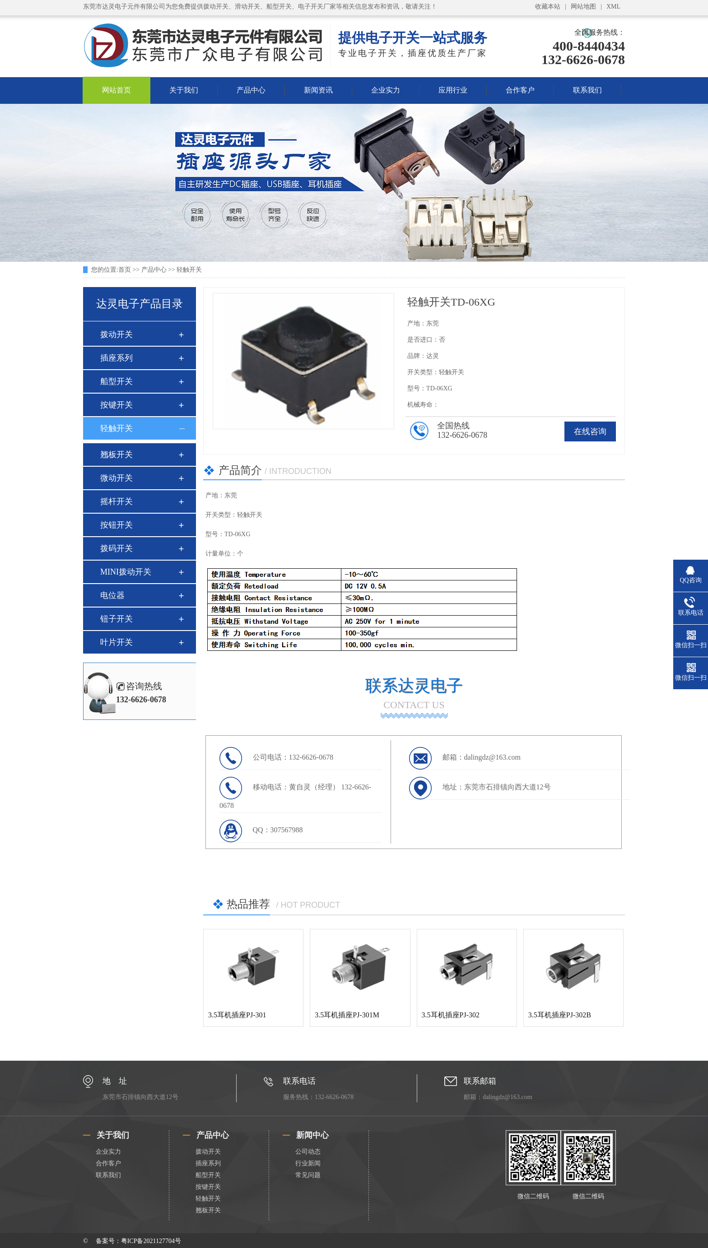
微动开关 (116, 477)
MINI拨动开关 (125, 571)
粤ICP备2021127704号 (151, 1241)
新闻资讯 (318, 90)
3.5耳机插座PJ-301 (237, 1015)
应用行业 (452, 90)
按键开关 (116, 404)
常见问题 (308, 1175)
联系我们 (587, 90)
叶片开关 (116, 642)
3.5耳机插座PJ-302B (559, 1015)
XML (613, 6)
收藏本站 (547, 6)
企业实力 (385, 90)
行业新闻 (308, 1163)
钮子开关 (116, 618)
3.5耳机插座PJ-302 (451, 1015)
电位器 (112, 595)
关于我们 (183, 90)
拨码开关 (116, 548)
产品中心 (251, 90)
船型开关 (116, 381)
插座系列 (116, 357)
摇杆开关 (116, 501)
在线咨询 (590, 431)
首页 (124, 269)
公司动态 (308, 1151)
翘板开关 (116, 454)
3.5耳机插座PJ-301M (347, 1015)
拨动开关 (116, 334)
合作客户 (520, 90)
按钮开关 (116, 524)
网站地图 (583, 6)
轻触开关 (189, 269)
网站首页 (116, 90)
